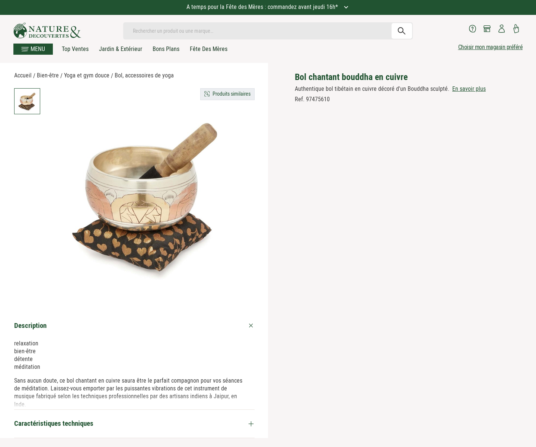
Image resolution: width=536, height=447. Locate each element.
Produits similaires (232, 94)
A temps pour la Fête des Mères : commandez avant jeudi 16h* (262, 6)
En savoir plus (469, 88)
